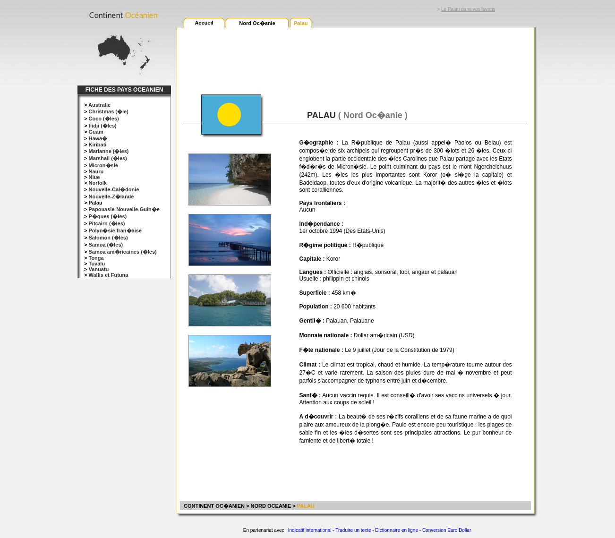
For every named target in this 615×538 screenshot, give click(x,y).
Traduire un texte (353, 530)
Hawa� (97, 138)
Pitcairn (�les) (106, 223)
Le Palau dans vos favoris (468, 9)
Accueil (204, 23)
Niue (94, 177)
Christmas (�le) (108, 111)
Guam (95, 132)
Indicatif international (310, 530)
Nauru (95, 171)
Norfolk (97, 183)
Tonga (95, 258)
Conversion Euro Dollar (446, 530)
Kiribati (97, 144)
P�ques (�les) (107, 216)
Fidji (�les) (102, 125)
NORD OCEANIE (271, 506)
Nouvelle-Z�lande (111, 196)
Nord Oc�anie (257, 23)
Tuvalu (96, 263)
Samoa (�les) (105, 245)
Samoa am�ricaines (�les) (122, 252)
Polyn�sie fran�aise (115, 230)
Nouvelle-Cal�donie (113, 189)
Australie (99, 105)
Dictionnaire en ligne (396, 530)
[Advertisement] (355, 55)
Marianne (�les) (108, 151)
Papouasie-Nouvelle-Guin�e (123, 209)
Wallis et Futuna (108, 275)
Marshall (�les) (107, 158)
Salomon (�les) (108, 237)
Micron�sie (103, 165)
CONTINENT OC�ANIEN (213, 506)
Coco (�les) (103, 118)
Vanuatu (98, 269)
